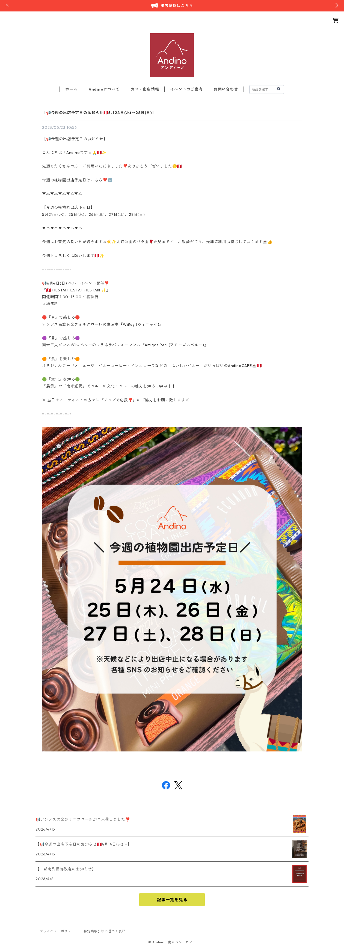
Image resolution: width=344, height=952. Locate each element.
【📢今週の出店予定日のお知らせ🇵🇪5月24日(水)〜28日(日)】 (99, 112)
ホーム (71, 89)
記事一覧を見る (172, 899)
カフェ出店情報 (145, 89)
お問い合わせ (226, 89)
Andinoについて (104, 89)
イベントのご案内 (186, 89)
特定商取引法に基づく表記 (105, 931)
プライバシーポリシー (57, 931)
